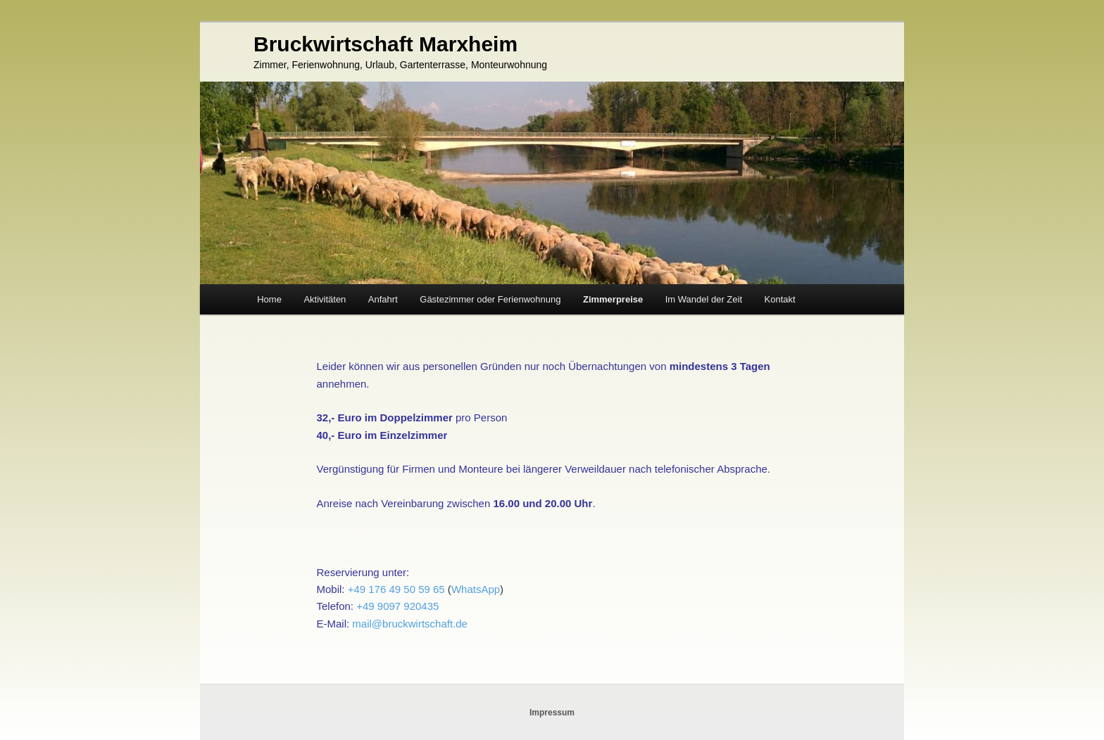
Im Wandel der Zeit (703, 299)
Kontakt (780, 299)
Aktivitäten (324, 299)
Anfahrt (383, 299)
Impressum (552, 712)
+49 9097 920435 (397, 606)
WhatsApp (475, 589)
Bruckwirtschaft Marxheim (385, 44)
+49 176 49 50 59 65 (396, 589)
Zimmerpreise (613, 299)
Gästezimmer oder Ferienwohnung (490, 299)
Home (269, 299)
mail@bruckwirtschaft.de (410, 624)
